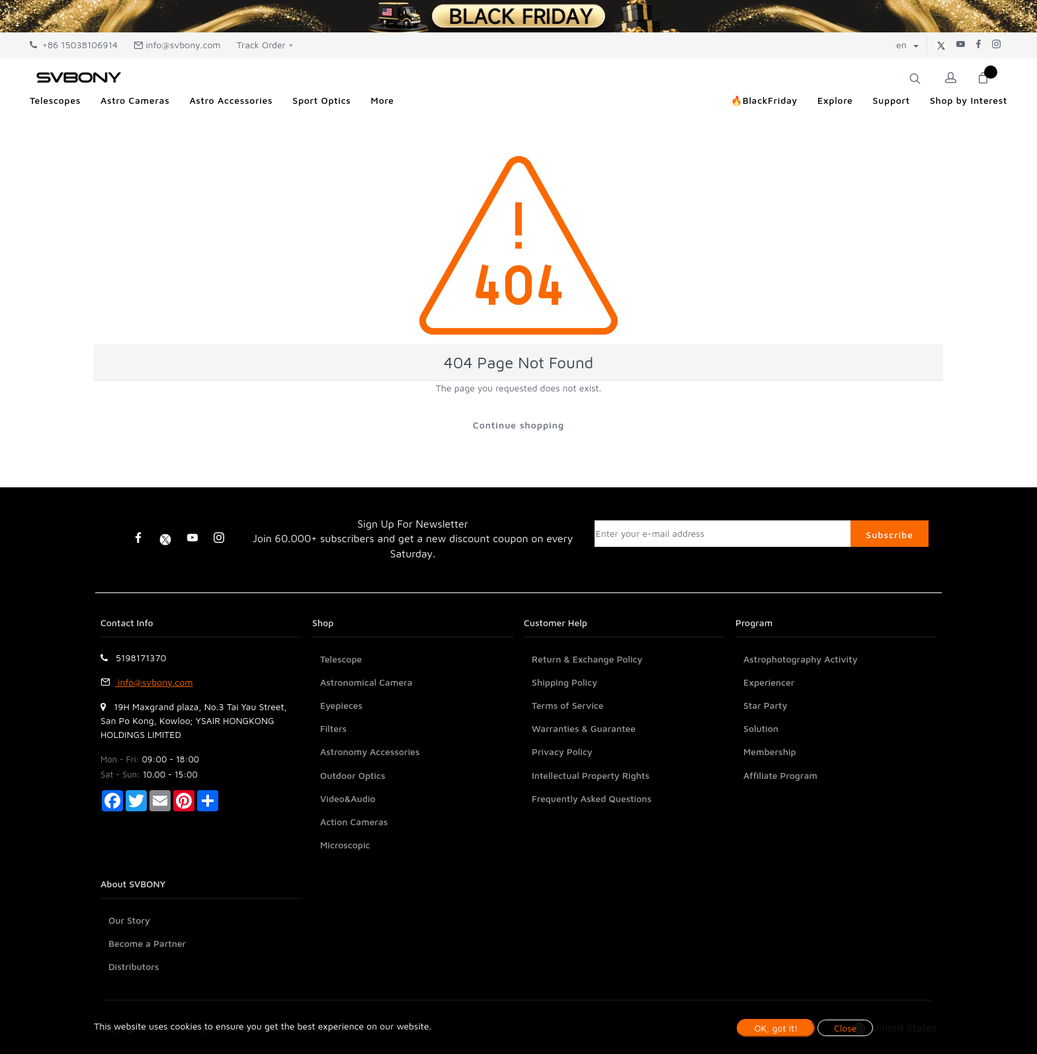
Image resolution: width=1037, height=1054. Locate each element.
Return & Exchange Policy (587, 659)
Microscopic (345, 844)
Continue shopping (518, 424)
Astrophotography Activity (800, 659)
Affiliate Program (780, 775)
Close (845, 1028)
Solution (760, 728)
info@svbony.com (177, 44)
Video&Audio (348, 798)
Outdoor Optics (353, 775)
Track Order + (265, 44)
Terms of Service (568, 705)
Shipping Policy (564, 682)
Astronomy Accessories (370, 751)
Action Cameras (354, 821)
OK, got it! (776, 1028)
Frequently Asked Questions (591, 798)
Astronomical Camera (366, 682)
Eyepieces (341, 705)
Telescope (341, 659)
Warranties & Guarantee (584, 728)
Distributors (133, 966)
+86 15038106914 (74, 44)
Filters (333, 728)
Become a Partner (147, 943)
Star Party (765, 705)
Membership (769, 751)
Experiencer (768, 682)
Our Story (129, 920)
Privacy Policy (562, 751)
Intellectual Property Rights (590, 775)
